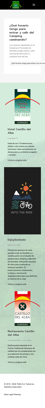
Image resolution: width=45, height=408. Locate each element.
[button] (34, 5)
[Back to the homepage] (16, 5)
